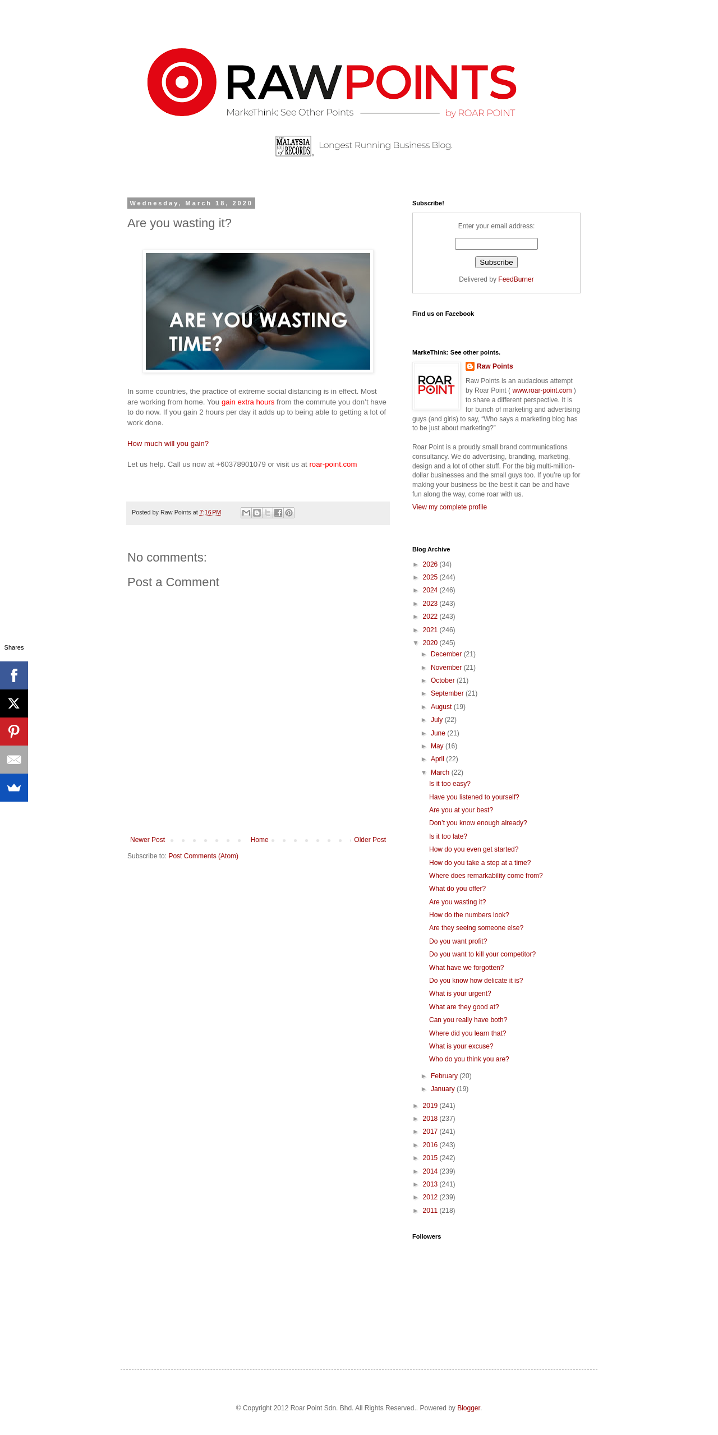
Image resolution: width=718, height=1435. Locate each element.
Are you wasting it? (457, 902)
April (438, 759)
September (448, 693)
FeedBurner (515, 279)
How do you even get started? (473, 849)
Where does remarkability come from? (486, 876)
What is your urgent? (460, 993)
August (442, 707)
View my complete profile (449, 507)
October (444, 680)
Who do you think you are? (469, 1059)
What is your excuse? (461, 1046)
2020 (431, 643)
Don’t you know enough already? (478, 823)
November (447, 667)
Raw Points (495, 366)
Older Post (370, 840)
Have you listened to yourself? (474, 797)
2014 (431, 1171)
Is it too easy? (450, 784)
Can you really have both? (468, 1020)
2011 (431, 1211)
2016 (431, 1145)
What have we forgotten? (466, 968)
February (445, 1076)
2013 (431, 1184)
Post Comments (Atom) (203, 856)
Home (260, 840)
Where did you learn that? (467, 1033)
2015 (431, 1158)
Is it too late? (448, 836)
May (438, 746)
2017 (431, 1131)
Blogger (468, 1408)
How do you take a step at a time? (480, 863)
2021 (431, 630)
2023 (431, 604)
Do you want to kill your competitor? (482, 954)
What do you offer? (457, 889)
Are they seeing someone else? (476, 928)
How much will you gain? (168, 443)
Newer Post (147, 840)
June (439, 733)
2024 (431, 590)
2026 (431, 564)
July (438, 720)
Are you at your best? (461, 810)
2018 (431, 1119)
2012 (431, 1197)
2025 (431, 577)
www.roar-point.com (542, 390)
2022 (431, 616)
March (441, 772)
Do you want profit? (458, 941)
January (444, 1089)
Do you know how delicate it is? (476, 981)
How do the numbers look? (469, 915)
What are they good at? (464, 1007)
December (447, 654)
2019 (431, 1106)
